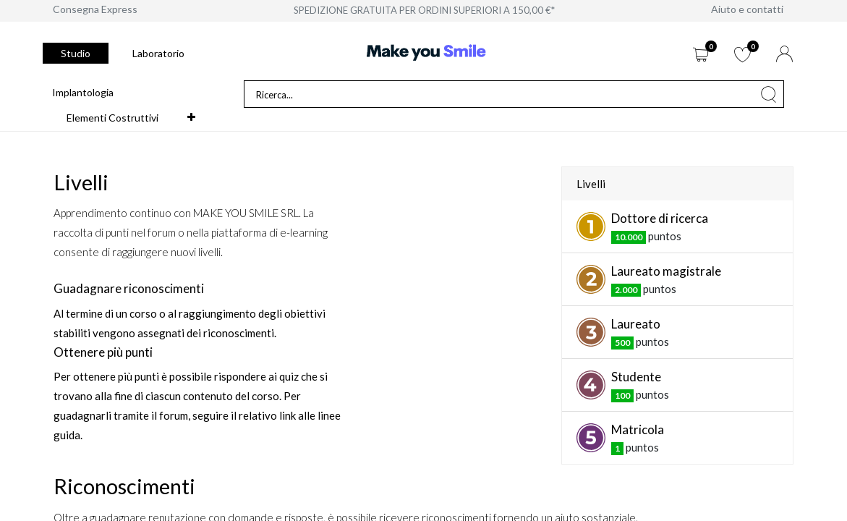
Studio (75, 53)
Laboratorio (158, 53)
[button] (191, 117)
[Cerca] (769, 94)
